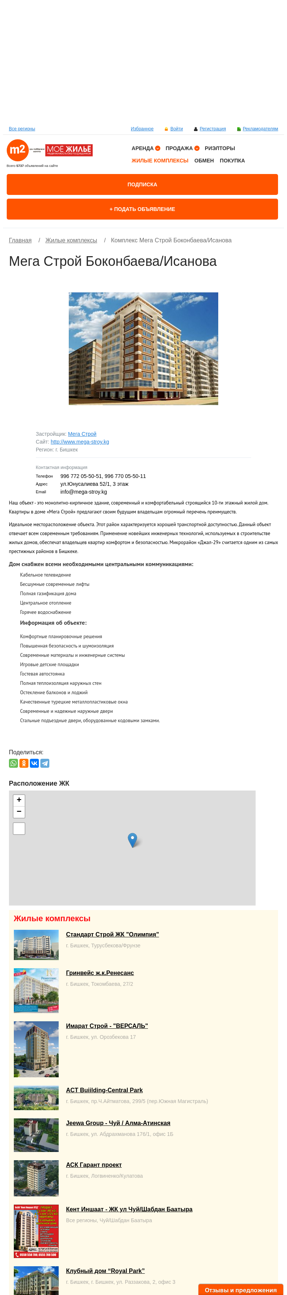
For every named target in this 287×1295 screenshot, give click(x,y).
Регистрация (213, 128)
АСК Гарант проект (94, 1165)
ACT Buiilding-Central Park (104, 1090)
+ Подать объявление (142, 209)
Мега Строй (82, 434)
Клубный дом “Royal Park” (105, 1271)
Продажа (179, 148)
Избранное (142, 128)
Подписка (142, 184)
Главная (20, 240)
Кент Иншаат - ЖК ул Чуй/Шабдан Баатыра (129, 1209)
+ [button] (19, 800)
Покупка (232, 161)
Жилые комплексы (160, 161)
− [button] (19, 812)
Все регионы (22, 128)
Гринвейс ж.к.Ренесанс (100, 973)
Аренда (143, 148)
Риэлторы (220, 148)
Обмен (204, 161)
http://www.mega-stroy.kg (80, 442)
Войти (176, 128)
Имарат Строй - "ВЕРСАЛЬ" (107, 1026)
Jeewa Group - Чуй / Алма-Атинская (118, 1123)
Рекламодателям (260, 128)
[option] (143, 61)
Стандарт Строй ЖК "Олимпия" (112, 934)
